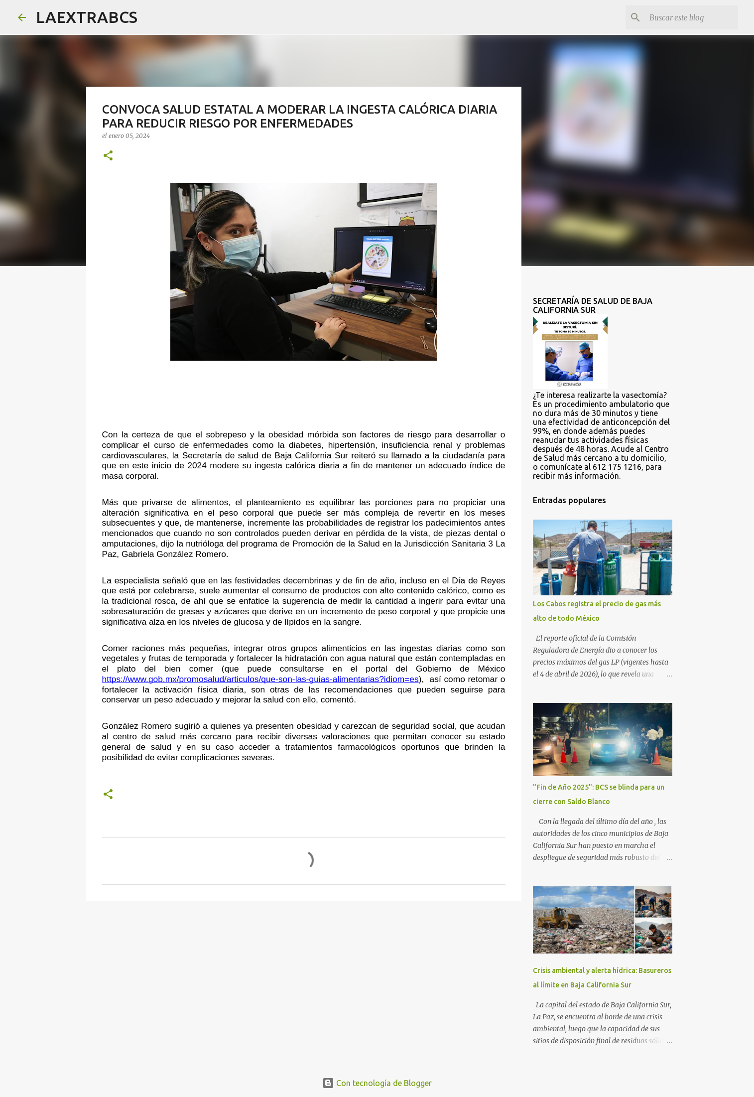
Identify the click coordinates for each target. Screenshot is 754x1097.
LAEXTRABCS (86, 17)
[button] (108, 156)
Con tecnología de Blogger (377, 1083)
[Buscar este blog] (685, 17)
